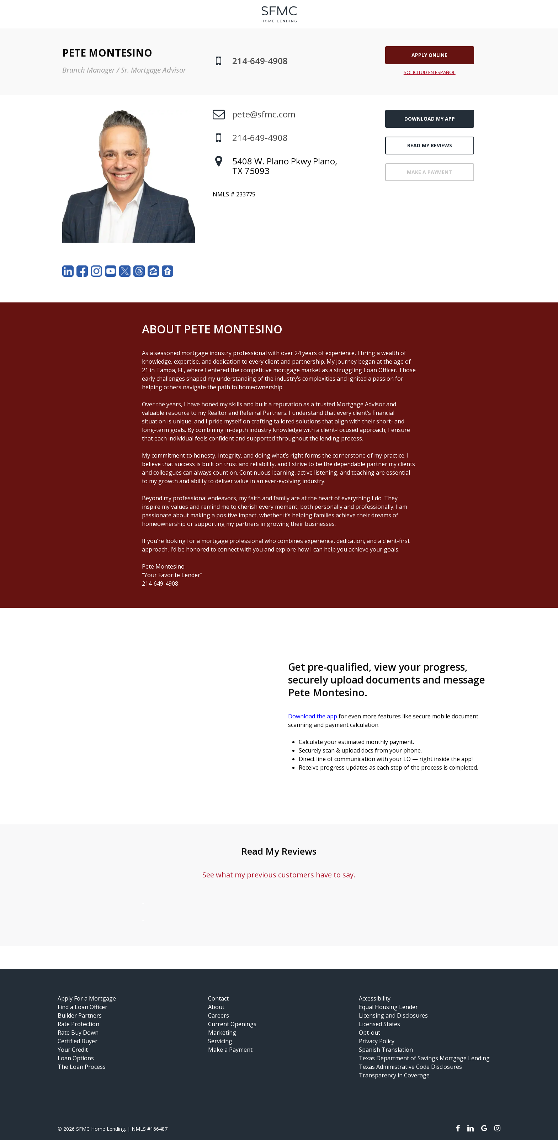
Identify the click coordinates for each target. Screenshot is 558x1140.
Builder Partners (80, 1015)
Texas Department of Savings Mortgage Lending (424, 1058)
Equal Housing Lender (388, 1007)
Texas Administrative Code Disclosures (410, 1067)
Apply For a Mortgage (87, 998)
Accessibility (374, 998)
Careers (218, 1015)
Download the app (312, 716)
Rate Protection (78, 1024)
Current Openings (232, 1024)
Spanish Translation (386, 1049)
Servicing (220, 1041)
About (216, 1007)
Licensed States (379, 1024)
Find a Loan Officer (82, 1007)
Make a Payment (230, 1049)
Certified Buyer (77, 1041)
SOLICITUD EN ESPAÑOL (430, 72)
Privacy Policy (376, 1041)
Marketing (222, 1032)
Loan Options (76, 1058)
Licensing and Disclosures (393, 1015)
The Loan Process (82, 1067)
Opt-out (369, 1032)
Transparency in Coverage (394, 1075)
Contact (218, 998)
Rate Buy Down (78, 1032)
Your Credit (73, 1049)
